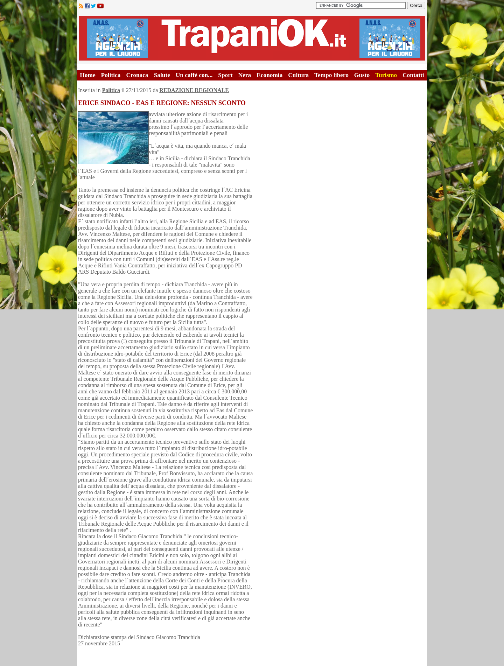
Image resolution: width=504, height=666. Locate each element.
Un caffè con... (194, 75)
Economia (269, 75)
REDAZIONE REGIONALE (194, 90)
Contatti (413, 75)
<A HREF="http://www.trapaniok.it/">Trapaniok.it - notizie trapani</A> (252, 38)
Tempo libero (331, 75)
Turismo (386, 75)
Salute (162, 75)
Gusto (362, 75)
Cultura (298, 75)
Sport (225, 75)
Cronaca (137, 75)
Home (87, 75)
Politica (111, 75)
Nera (244, 75)
